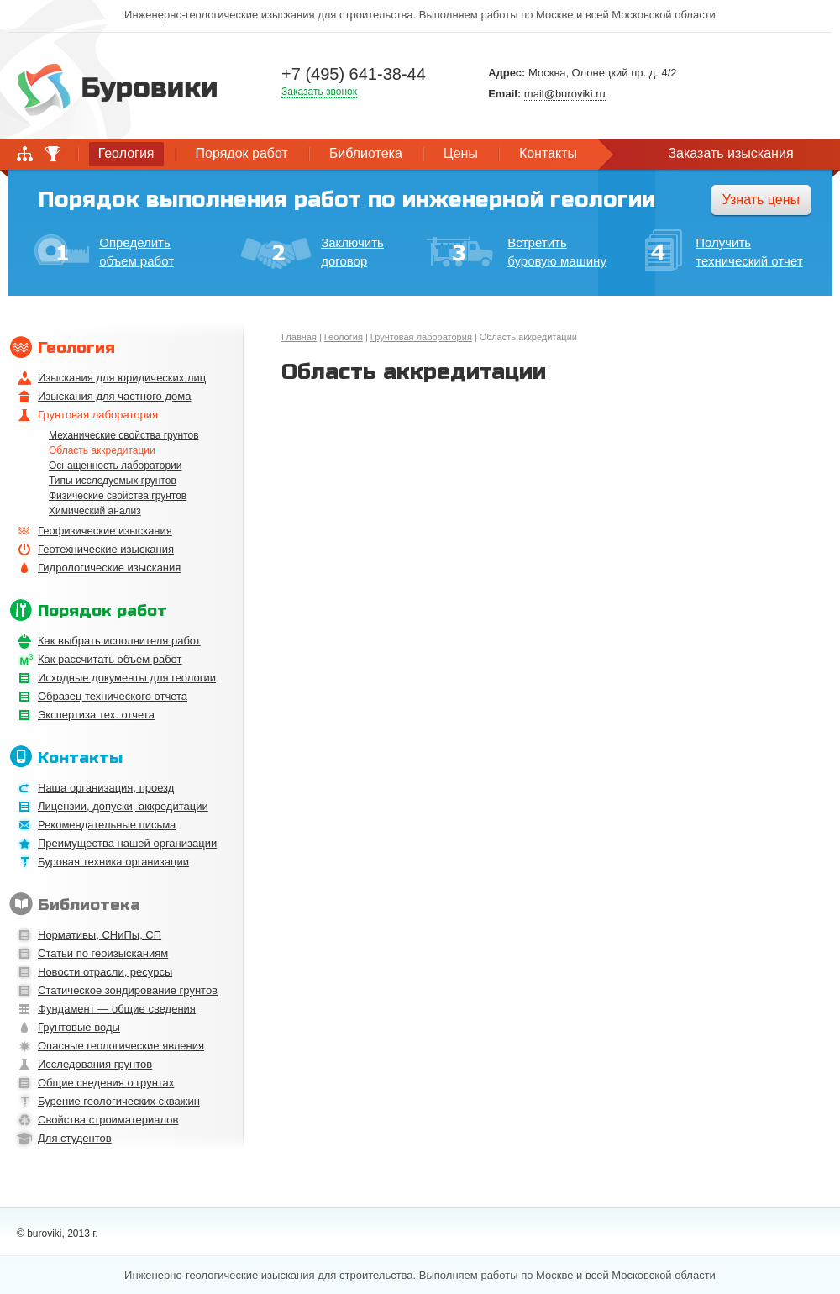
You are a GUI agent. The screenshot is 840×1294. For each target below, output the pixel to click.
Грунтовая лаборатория (421, 337)
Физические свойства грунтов (117, 496)
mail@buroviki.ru (565, 93)
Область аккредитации (102, 450)
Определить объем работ (104, 251)
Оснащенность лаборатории (115, 465)
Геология (343, 337)
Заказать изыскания (730, 153)
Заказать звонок (319, 91)
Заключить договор (312, 252)
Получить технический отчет (723, 252)
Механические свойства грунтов (124, 435)
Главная (299, 337)
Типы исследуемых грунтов (112, 481)
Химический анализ (95, 511)
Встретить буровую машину (516, 251)
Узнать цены (761, 199)
